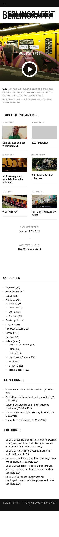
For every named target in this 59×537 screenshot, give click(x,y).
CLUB (34, 89)
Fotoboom (11, 326)
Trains (5, 102)
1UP (10, 89)
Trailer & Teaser (16, 396)
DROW (50, 89)
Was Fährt (15, 102)
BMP (24, 89)
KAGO (33, 92)
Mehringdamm (9, 99)
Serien (24, 47)
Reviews (10, 363)
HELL (18, 92)
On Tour (13, 338)
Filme (11, 375)
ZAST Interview (40, 142)
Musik (12, 388)
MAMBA (39, 96)
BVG (29, 89)
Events (9, 322)
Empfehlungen (13, 318)
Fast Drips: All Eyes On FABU (44, 240)
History (12, 379)
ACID (15, 89)
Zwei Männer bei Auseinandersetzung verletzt (28, 423)
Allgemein (10, 314)
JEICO (27, 92)
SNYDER (36, 99)
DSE (4, 92)
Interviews (14, 334)
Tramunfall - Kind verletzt (18, 446)
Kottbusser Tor (15, 96)
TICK (49, 99)
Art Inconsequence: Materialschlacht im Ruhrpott (42, 176)
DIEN (40, 89)
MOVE (19, 99)
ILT (22, 92)
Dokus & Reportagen (19, 371)
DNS (44, 89)
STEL (43, 99)
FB (14, 92)
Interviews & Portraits (19, 383)
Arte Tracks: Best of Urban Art (12, 210)
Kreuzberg (29, 96)
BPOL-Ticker (11, 456)
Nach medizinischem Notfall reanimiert (24, 416)
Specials (13, 342)
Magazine (10, 351)
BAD (20, 89)
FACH (9, 92)
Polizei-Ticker (13, 406)
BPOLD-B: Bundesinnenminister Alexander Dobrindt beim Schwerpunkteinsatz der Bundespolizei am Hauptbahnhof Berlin (31, 469)
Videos (34, 47)
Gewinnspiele (12, 346)
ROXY (25, 99)
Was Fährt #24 (39, 209)
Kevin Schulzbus (45, 92)
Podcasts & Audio (14, 355)
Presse (9, 359)
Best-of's (13, 330)
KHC (4, 96)
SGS (30, 99)
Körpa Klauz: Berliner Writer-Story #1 (13, 144)
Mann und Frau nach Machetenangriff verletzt (28, 439)
